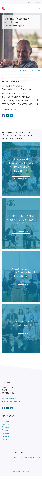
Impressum (24, 457)
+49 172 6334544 (11, 398)
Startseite (5, 421)
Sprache (31, 457)
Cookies (37, 457)
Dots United (25, 471)
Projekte (5, 430)
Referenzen (6, 436)
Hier (3, 109)
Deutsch (30, 2)
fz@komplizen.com (13, 401)
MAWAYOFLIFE (36, 70)
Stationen (5, 427)
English (37, 2)
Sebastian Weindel (23, 70)
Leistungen (6, 433)
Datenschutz (16, 457)
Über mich (5, 424)
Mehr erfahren (21, 179)
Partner (4, 439)
